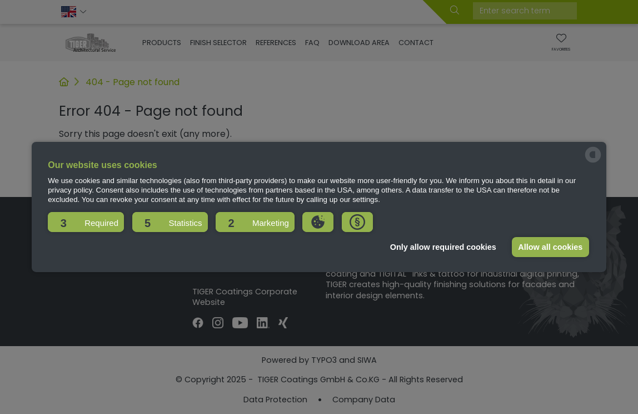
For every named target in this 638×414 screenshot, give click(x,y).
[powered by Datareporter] (593, 162)
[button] (86, 222)
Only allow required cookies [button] (443, 247)
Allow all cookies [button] (550, 247)
